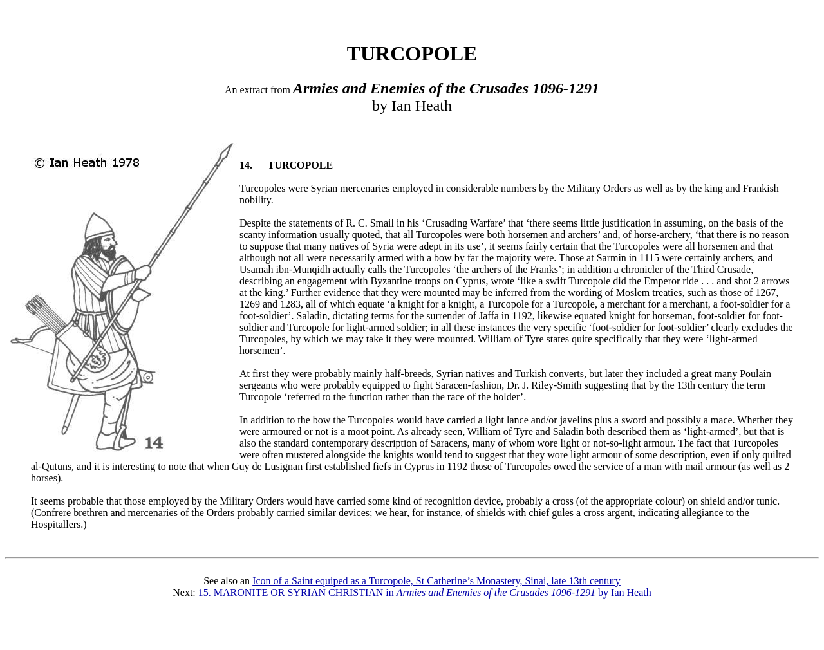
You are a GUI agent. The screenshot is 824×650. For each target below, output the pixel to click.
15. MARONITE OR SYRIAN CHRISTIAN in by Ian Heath (424, 592)
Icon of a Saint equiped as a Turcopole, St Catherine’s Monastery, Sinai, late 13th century (436, 580)
